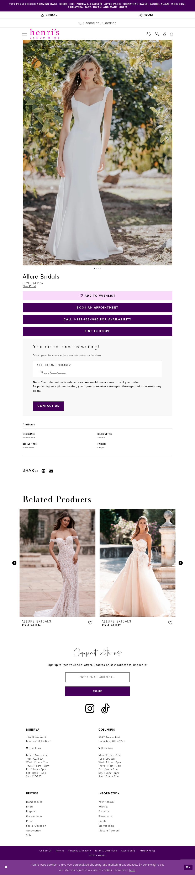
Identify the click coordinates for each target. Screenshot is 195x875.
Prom (29, 821)
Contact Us (45, 851)
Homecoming (34, 802)
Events (102, 821)
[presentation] (57, 563)
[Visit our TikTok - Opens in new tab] (105, 709)
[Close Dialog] (6, 867)
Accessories (33, 830)
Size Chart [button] (29, 286)
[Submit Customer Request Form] (48, 406)
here (132, 870)
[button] (24, 34)
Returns (60, 851)
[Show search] (157, 34)
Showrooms (105, 816)
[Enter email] (97, 677)
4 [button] (100, 268)
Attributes (29, 424)
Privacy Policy (148, 851)
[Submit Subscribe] (97, 691)
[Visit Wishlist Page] (149, 34)
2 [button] (96, 268)
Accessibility (128, 851)
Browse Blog (106, 826)
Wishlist (103, 806)
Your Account (107, 802)
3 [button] (98, 268)
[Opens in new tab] (33, 748)
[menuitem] (49, 15)
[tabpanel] (97, 153)
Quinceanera (34, 816)
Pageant (31, 811)
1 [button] (94, 268)
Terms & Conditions (106, 851)
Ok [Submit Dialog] (188, 867)
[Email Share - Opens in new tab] (51, 470)
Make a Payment (109, 830)
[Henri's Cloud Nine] (44, 34)
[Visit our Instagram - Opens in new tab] (89, 709)
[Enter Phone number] (95, 372)
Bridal (29, 806)
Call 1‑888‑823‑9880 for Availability (97, 319)
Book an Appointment (98, 307)
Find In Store (98, 331)
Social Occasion (36, 826)
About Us (104, 811)
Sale (29, 835)
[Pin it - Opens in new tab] (44, 470)
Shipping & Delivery (79, 851)
